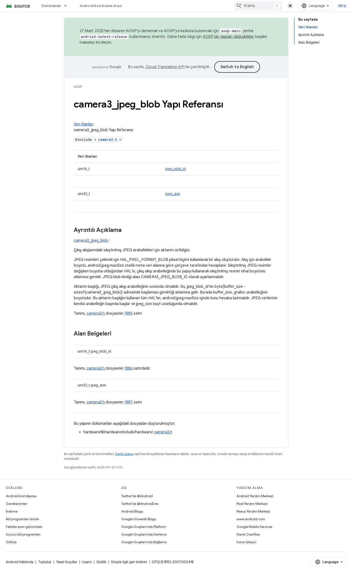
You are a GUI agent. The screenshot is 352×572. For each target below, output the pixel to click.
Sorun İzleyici (246, 542)
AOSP (78, 87)
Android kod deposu (21, 496)
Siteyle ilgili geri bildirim (129, 562)
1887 (128, 402)
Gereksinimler (16, 503)
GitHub (11, 542)
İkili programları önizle (22, 519)
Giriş (342, 6)
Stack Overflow (248, 534)
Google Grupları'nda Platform (143, 527)
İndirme (11, 511)
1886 (128, 368)
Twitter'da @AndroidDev (140, 503)
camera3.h (108, 139)
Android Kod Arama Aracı (101, 6)
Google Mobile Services (254, 527)
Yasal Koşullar (66, 562)
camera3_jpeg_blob (91, 240)
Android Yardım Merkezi (255, 496)
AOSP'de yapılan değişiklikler (228, 36)
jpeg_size (172, 194)
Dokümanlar (51, 6)
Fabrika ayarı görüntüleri (24, 527)
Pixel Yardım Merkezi (252, 503)
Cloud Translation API (165, 67)
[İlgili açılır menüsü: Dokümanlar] (67, 6)
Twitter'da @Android (137, 496)
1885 (128, 313)
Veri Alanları (83, 124)
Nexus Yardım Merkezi (253, 511)
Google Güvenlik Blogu (138, 519)
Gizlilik (101, 562)
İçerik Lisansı (124, 454)
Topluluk (44, 562)
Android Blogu (132, 511)
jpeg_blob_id (175, 169)
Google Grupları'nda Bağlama (144, 542)
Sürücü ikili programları (23, 534)
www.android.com (251, 519)
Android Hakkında (19, 562)
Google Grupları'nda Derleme (144, 534)
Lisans (87, 562)
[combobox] (258, 5)
